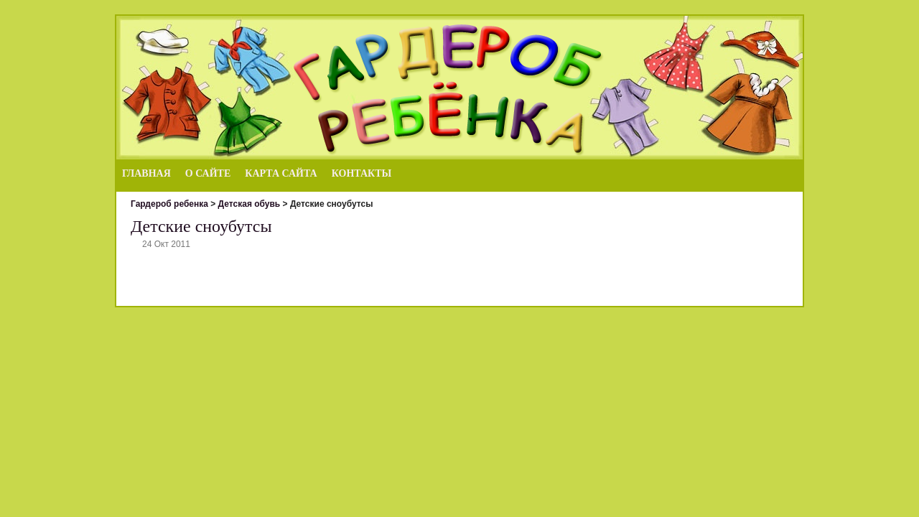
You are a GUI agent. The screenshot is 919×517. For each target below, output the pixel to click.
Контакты (362, 173)
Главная (146, 173)
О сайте (207, 173)
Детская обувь (249, 204)
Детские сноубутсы (201, 226)
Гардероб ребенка (169, 204)
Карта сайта (281, 173)
